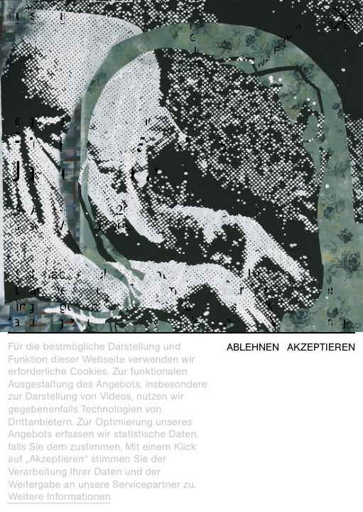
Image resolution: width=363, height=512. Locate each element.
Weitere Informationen (59, 497)
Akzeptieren (321, 347)
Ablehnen (253, 347)
